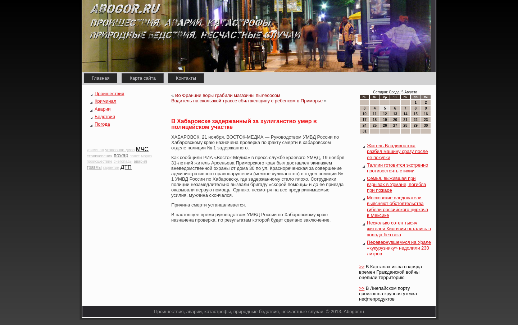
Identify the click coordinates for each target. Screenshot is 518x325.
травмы (94, 167)
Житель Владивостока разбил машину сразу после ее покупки (397, 151)
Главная (100, 78)
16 (426, 114)
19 (385, 120)
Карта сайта (142, 78)
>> (361, 266)
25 (375, 125)
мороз (146, 156)
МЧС (142, 149)
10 (365, 114)
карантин (111, 167)
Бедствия (105, 116)
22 (416, 120)
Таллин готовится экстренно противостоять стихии (397, 167)
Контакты (186, 78)
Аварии (102, 109)
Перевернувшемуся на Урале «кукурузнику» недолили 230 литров (399, 248)
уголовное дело (120, 150)
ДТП (126, 167)
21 (405, 120)
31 (365, 131)
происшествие (99, 161)
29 (416, 125)
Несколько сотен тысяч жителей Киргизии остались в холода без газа (399, 228)
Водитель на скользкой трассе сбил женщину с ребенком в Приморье (247, 100)
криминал (95, 150)
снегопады (123, 161)
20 (395, 120)
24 (365, 125)
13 (395, 114)
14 (405, 114)
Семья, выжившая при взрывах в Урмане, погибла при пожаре (396, 184)
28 (405, 125)
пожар (121, 155)
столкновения (99, 156)
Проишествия (109, 93)
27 (395, 125)
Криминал (105, 101)
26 (385, 125)
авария (140, 161)
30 (426, 125)
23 (426, 120)
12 (385, 114)
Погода (102, 124)
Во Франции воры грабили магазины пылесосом (227, 95)
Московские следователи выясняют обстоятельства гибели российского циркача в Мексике (397, 206)
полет (135, 156)
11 (375, 114)
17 (365, 120)
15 (416, 114)
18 (375, 120)
